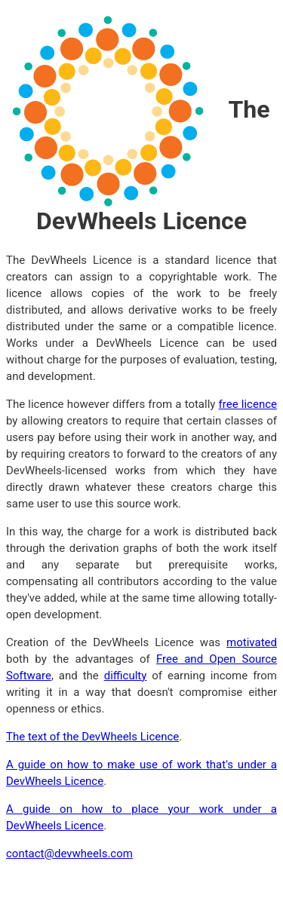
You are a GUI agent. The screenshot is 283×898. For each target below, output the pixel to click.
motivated (251, 642)
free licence (248, 404)
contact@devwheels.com (69, 853)
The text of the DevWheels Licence (92, 736)
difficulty (125, 675)
